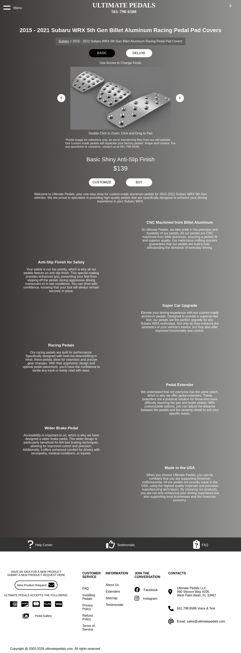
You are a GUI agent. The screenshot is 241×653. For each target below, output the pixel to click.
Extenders (113, 591)
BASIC (102, 53)
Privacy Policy (87, 607)
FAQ (85, 588)
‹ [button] (61, 97)
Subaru (64, 41)
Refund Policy (87, 617)
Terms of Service (88, 627)
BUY (139, 182)
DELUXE (139, 53)
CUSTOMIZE (101, 182)
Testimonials (114, 604)
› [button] (180, 97)
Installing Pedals (88, 596)
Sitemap (112, 598)
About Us (112, 585)
